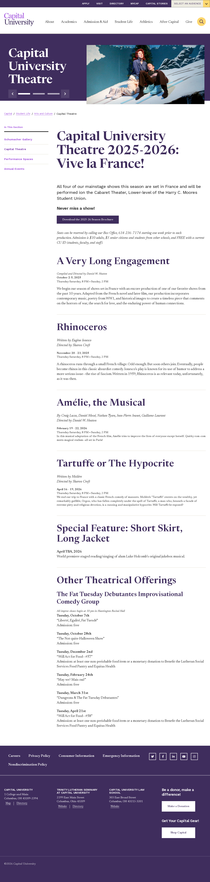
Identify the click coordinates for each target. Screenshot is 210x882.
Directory (117, 3)
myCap (135, 3)
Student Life (124, 22)
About (49, 22)
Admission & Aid (96, 22)
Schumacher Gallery (18, 139)
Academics (69, 22)
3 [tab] (54, 93)
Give (189, 22)
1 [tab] (24, 93)
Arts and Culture (48, 113)
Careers (10, 758)
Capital (8, 113)
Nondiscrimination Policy (23, 766)
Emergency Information (117, 758)
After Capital (169, 22)
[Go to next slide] (65, 94)
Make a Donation (180, 809)
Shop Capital (180, 836)
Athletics (146, 22)
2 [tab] (39, 93)
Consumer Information (72, 758)
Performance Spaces (18, 159)
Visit (99, 3)
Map (7, 805)
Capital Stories (157, 3)
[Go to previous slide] (12, 94)
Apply (85, 3)
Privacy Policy (35, 758)
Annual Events (14, 169)
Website (61, 808)
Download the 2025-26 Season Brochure (96, 220)
